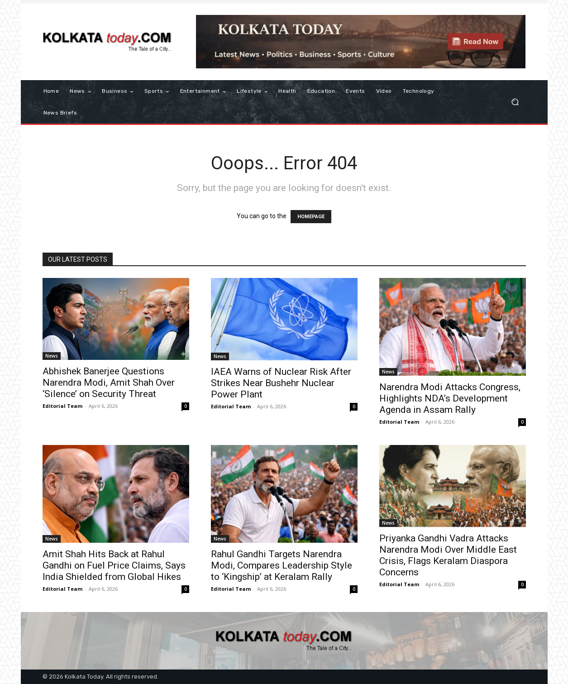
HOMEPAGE (311, 217)
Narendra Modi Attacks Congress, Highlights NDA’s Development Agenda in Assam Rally (449, 398)
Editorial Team (62, 405)
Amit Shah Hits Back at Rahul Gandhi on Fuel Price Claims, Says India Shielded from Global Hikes (114, 565)
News (51, 356)
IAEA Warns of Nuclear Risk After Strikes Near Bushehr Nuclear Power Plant (281, 383)
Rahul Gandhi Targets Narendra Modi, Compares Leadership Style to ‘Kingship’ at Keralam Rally (281, 565)
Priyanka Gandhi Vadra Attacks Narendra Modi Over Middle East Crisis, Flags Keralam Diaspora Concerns (448, 555)
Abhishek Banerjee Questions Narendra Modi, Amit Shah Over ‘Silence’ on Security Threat (109, 382)
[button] (515, 102)
